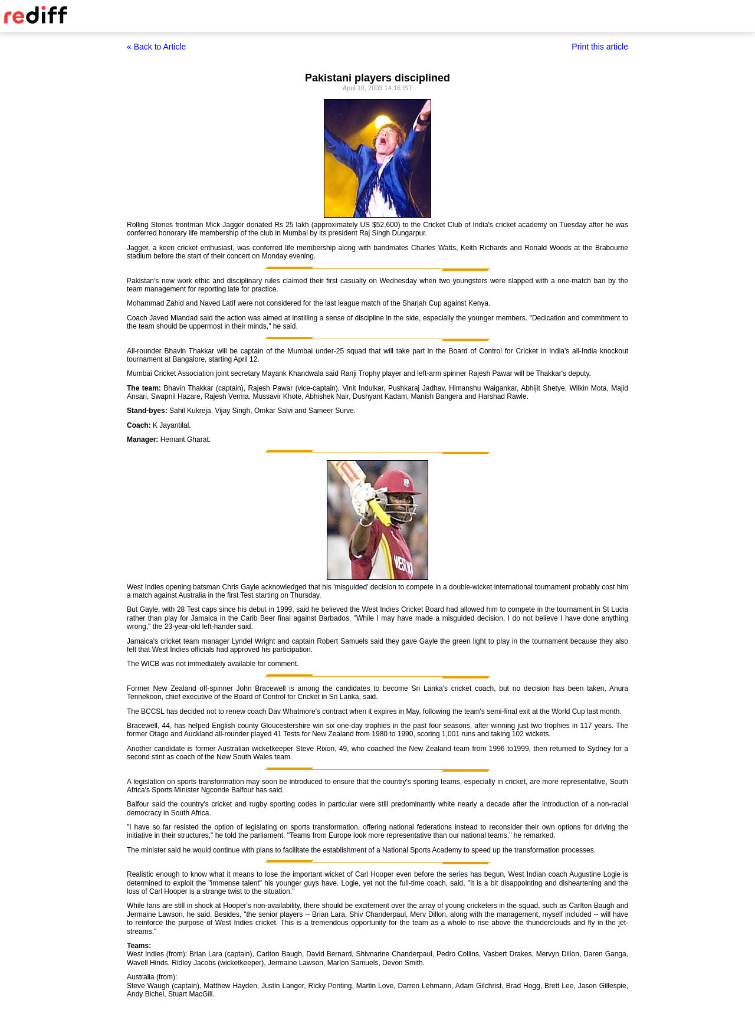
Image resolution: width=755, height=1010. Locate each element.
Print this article (600, 46)
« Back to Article (156, 46)
